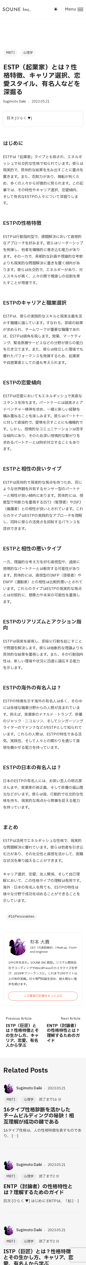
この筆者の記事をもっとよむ (43, 996)
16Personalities (22, 916)
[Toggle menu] (72, 9)
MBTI (10, 52)
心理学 (28, 52)
